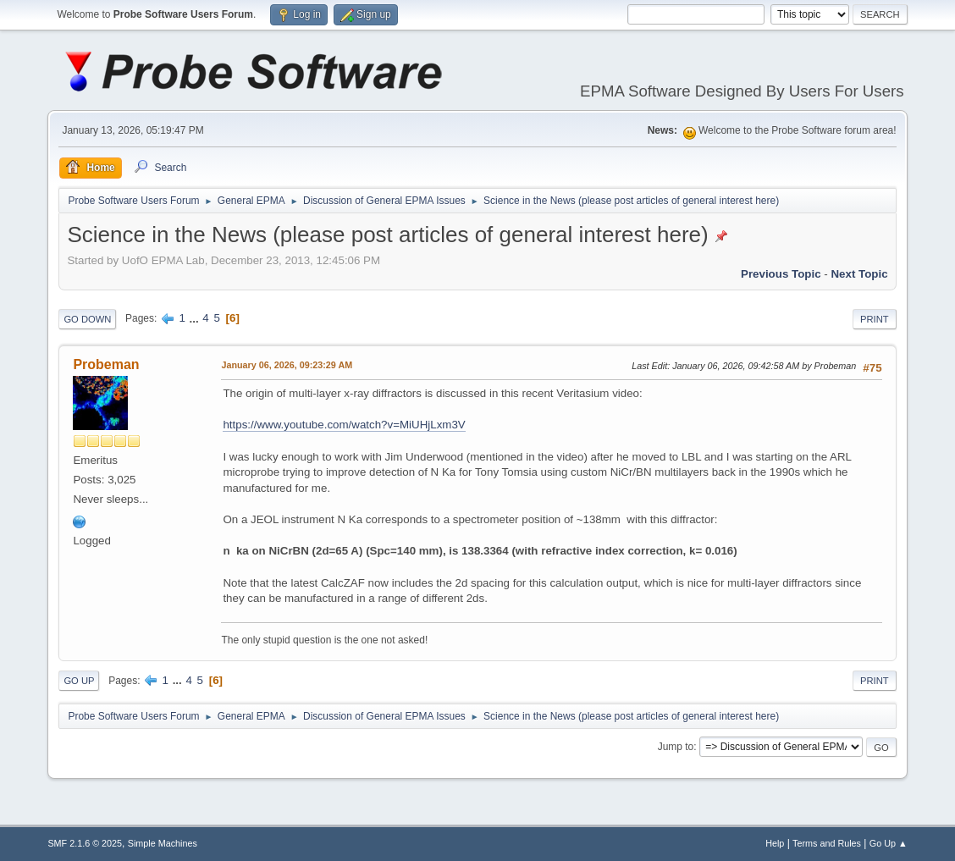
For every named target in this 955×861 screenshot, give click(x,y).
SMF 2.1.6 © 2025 (84, 843)
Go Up (78, 681)
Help (774, 843)
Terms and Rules (826, 843)
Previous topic (781, 274)
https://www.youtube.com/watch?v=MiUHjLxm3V (344, 424)
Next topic (859, 274)
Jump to (676, 747)
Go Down (87, 319)
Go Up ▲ (888, 843)
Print (874, 319)
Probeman (106, 364)
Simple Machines (162, 843)
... (196, 318)
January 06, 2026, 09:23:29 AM (286, 365)
